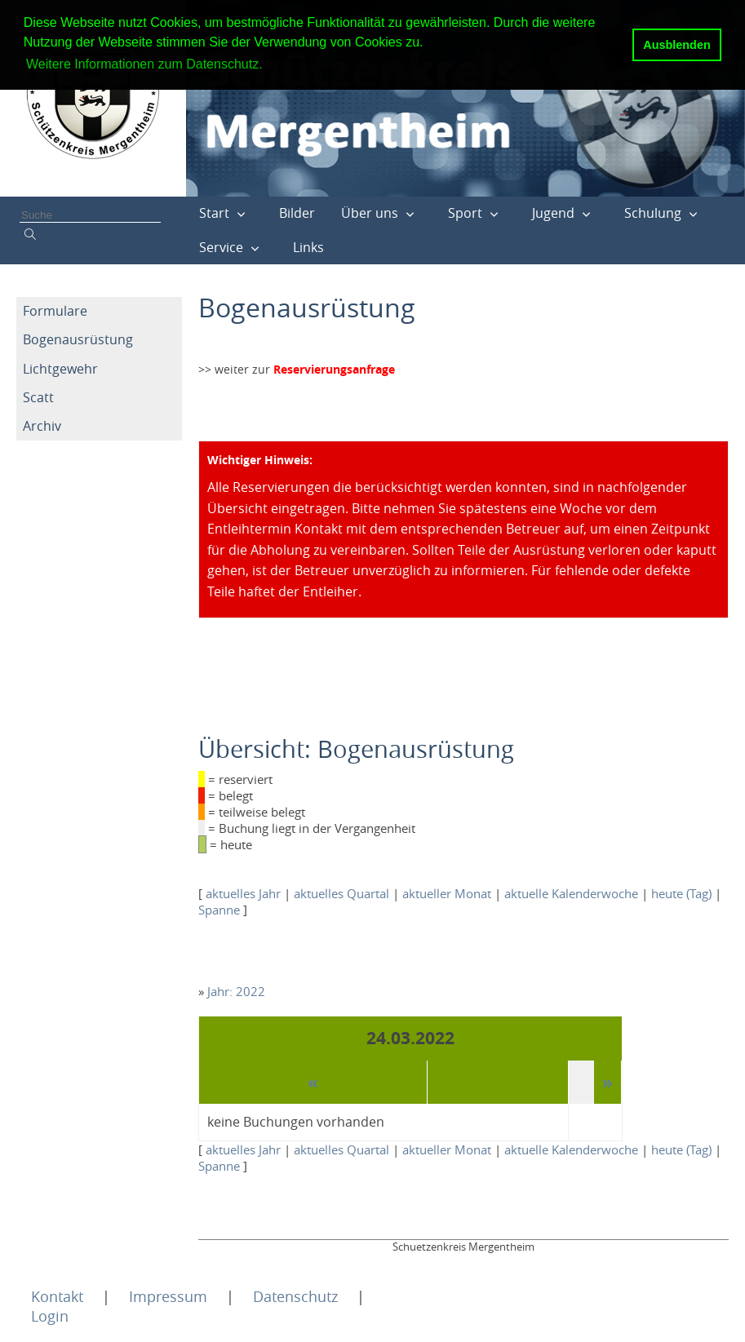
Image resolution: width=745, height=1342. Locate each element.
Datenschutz (295, 1296)
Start (214, 213)
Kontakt (57, 1296)
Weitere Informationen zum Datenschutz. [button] (144, 64)
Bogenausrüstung (78, 339)
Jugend (553, 213)
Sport (465, 213)
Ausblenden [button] (676, 44)
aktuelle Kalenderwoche (571, 893)
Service (221, 247)
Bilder (297, 213)
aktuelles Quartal (341, 893)
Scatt (38, 397)
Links (308, 247)
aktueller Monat (446, 893)
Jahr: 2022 (236, 991)
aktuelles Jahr (243, 893)
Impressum (168, 1296)
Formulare (55, 311)
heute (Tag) (681, 893)
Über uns (369, 213)
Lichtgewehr (60, 369)
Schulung (652, 213)
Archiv (42, 426)
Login (50, 1316)
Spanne (219, 909)
